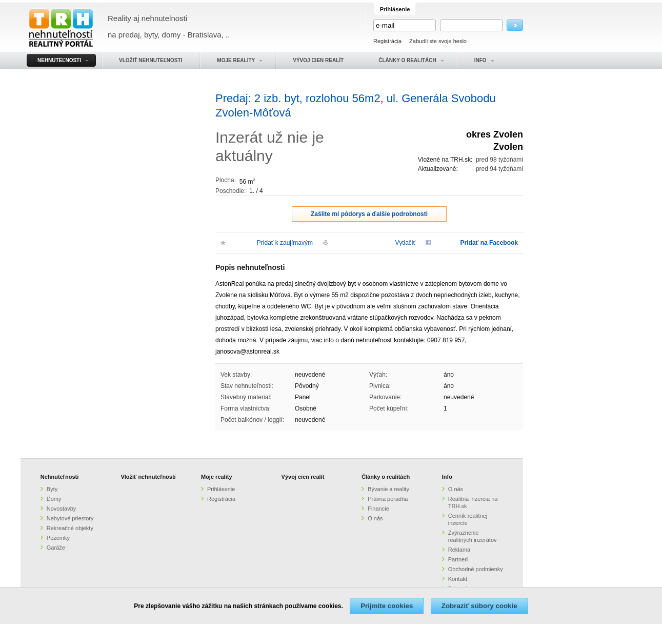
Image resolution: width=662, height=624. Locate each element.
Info (447, 477)
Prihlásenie (221, 489)
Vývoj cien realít (303, 477)
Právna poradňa (388, 499)
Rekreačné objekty (70, 528)
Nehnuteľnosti (60, 477)
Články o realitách (386, 477)
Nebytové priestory (70, 518)
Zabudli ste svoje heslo (438, 41)
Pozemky (58, 538)
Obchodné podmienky (475, 569)
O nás (375, 518)
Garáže (56, 547)
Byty (52, 489)
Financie (378, 508)
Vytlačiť (405, 242)
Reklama (459, 550)
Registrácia (387, 41)
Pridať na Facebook (489, 242)
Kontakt (457, 579)
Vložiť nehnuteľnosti (148, 477)
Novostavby (61, 508)
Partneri (458, 559)
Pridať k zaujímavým (285, 242)
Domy (54, 499)
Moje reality (216, 477)
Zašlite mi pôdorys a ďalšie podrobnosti (369, 214)
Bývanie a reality (388, 489)
